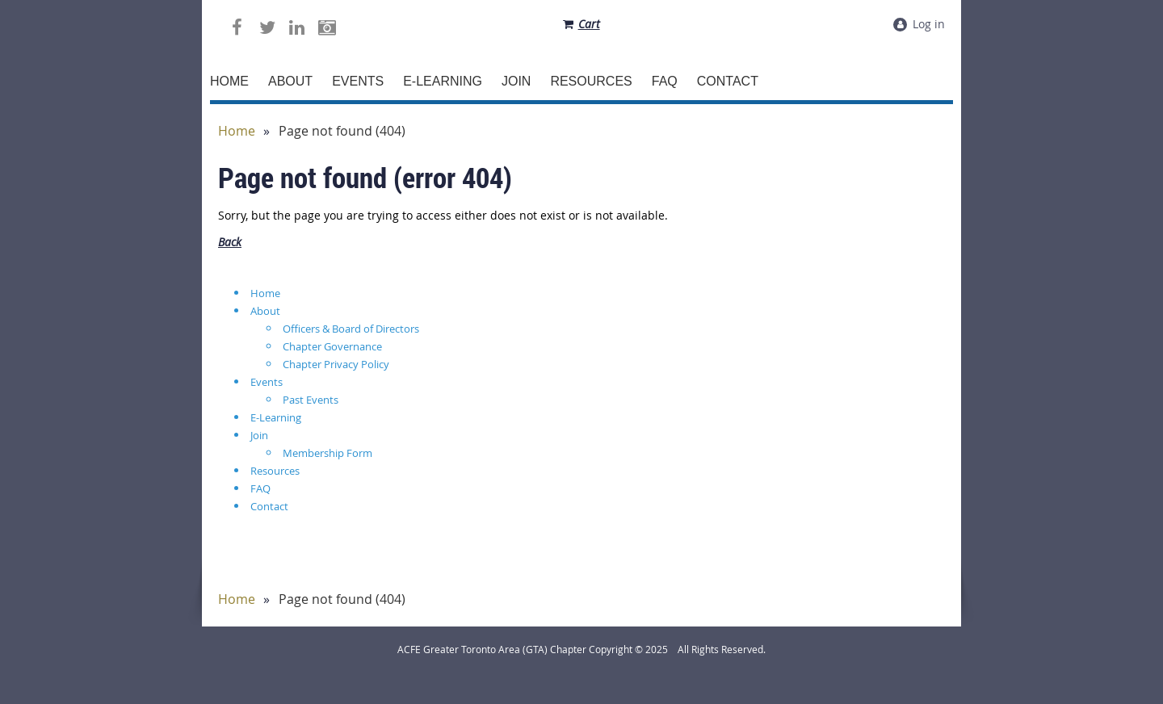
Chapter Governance (332, 346)
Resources (275, 470)
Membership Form (327, 453)
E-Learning (275, 417)
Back (229, 241)
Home (236, 131)
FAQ (260, 488)
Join (259, 435)
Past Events (310, 399)
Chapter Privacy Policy (336, 364)
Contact (269, 506)
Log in (929, 23)
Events (266, 382)
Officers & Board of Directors (351, 328)
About (265, 311)
